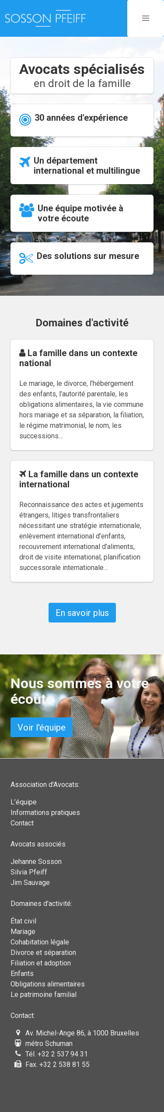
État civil (23, 921)
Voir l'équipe (41, 727)
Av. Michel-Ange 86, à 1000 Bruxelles (82, 1033)
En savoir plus (82, 613)
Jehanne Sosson (36, 861)
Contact (22, 823)
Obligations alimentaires (47, 984)
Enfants (22, 973)
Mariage (22, 931)
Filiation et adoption (40, 963)
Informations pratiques (45, 812)
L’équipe (23, 802)
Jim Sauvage (30, 882)
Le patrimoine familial (43, 994)
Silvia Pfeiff (28, 872)
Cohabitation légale (39, 942)
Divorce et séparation (43, 952)
